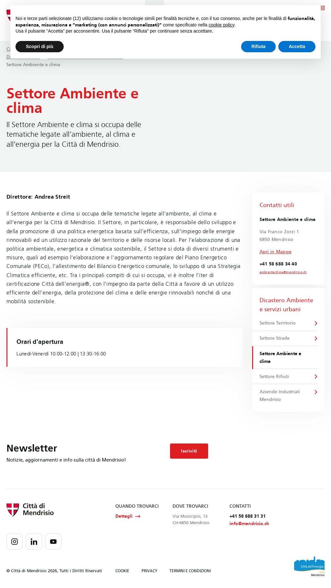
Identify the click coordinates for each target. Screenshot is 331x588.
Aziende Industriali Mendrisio (280, 396)
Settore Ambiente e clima (280, 357)
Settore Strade (275, 338)
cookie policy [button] (221, 24)
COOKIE (122, 572)
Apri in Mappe (276, 251)
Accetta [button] (297, 46)
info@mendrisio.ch (249, 524)
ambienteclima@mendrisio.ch (283, 272)
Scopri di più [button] (39, 46)
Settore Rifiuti (274, 377)
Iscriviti (189, 451)
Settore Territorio (278, 323)
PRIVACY (149, 572)
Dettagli (127, 517)
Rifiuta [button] (258, 46)
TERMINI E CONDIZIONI (190, 572)
